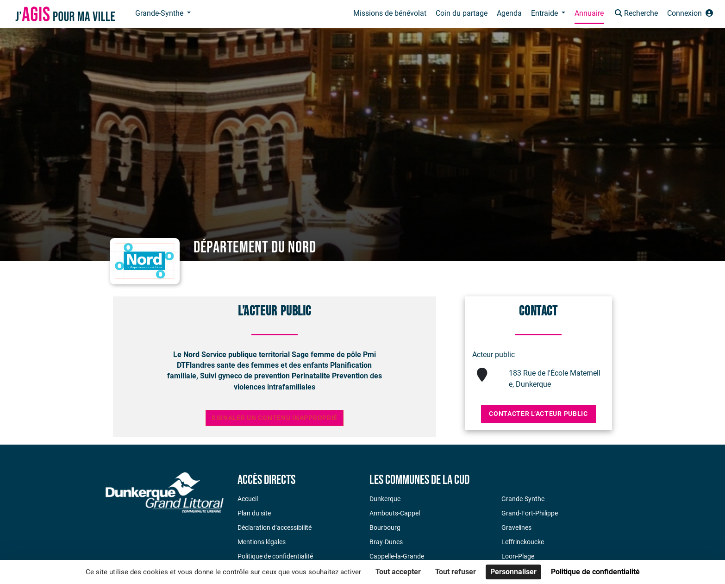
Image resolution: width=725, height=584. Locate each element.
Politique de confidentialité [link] (595, 571)
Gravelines (516, 527)
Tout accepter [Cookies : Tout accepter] (398, 571)
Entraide (545, 13)
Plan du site (254, 513)
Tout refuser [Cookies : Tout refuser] (455, 571)
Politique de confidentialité (275, 556)
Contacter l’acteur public (538, 413)
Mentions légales (262, 542)
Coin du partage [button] (462, 13)
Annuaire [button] (589, 13)
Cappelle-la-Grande (396, 556)
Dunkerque (384, 498)
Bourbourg (384, 527)
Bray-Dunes (386, 542)
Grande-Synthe (522, 498)
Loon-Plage (517, 556)
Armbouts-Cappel (394, 513)
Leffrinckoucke (522, 542)
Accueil (248, 498)
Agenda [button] (509, 13)
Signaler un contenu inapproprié (275, 418)
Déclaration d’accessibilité (275, 527)
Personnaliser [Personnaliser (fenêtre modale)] (513, 571)
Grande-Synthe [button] (160, 13)
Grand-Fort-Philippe (529, 513)
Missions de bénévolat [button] (389, 13)
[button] (635, 14)
